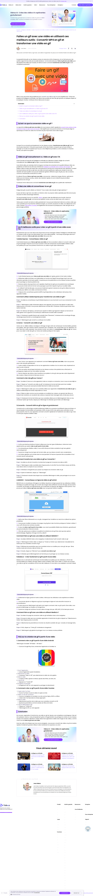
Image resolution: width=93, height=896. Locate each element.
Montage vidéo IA (36, 849)
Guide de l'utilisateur (86, 822)
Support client (75, 819)
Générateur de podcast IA (57, 885)
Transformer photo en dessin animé (59, 839)
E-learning (74, 822)
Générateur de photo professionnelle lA (60, 834)
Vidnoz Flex (34, 812)
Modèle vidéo (35, 839)
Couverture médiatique (87, 812)
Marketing (74, 814)
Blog (73, 807)
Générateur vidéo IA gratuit (38, 844)
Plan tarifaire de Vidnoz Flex (38, 829)
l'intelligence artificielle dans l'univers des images (56, 167)
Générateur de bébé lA (56, 852)
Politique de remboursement (86, 893)
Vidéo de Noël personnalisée (38, 852)
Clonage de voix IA (55, 857)
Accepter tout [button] (65, 893)
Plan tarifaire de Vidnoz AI (38, 822)
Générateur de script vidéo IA (57, 827)
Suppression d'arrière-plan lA (57, 842)
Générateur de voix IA (56, 860)
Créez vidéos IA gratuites (8, 812)
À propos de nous (86, 807)
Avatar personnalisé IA (37, 847)
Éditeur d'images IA (55, 847)
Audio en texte (54, 819)
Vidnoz (40, 197)
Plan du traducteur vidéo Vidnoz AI (40, 824)
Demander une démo (87, 817)
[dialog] (46, 893)
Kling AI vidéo (54, 875)
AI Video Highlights (55, 855)
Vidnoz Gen (18, 5)
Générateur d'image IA (56, 882)
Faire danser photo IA (56, 814)
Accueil (18, 30)
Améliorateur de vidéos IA (56, 812)
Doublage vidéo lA (55, 817)
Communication (75, 817)
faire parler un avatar (31, 205)
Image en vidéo (54, 845)
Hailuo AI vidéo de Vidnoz (56, 887)
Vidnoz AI (11, 5)
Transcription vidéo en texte (57, 880)
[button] (34, 894)
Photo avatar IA (35, 837)
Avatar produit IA (36, 842)
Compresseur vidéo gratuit (57, 824)
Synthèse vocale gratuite (56, 862)
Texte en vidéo (54, 809)
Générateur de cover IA (56, 870)
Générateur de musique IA (57, 867)
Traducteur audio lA (55, 872)
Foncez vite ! (64, 1)
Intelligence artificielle (26, 30)
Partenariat (84, 809)
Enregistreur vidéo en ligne (57, 829)
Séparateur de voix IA (56, 865)
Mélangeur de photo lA (56, 837)
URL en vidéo (54, 822)
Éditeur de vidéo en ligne (56, 832)
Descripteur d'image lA (56, 877)
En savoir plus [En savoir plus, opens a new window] (37, 892)
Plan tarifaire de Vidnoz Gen (38, 827)
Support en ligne (86, 824)
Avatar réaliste (35, 834)
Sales (73, 812)
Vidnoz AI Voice (35, 814)
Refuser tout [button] (76, 893)
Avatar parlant (54, 807)
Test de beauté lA (55, 850)
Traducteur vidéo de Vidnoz (38, 817)
